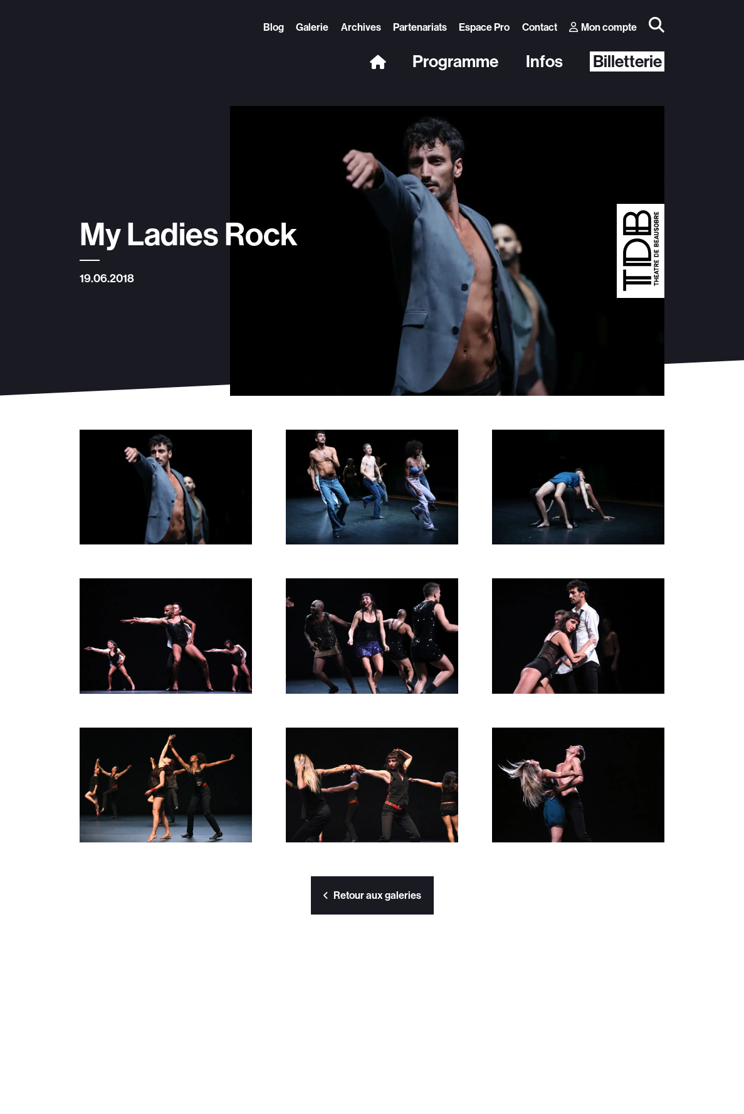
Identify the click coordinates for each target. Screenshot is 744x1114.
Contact (539, 27)
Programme (455, 61)
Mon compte (603, 27)
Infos (544, 61)
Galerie (312, 27)
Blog (273, 27)
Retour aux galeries (372, 895)
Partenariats (420, 27)
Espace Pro (484, 27)
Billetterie (627, 61)
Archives (361, 27)
